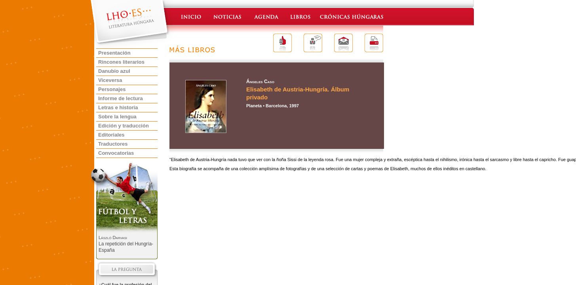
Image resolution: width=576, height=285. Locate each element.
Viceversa (110, 80)
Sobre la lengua (117, 117)
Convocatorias (116, 153)
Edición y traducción (123, 126)
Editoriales (111, 135)
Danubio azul (114, 71)
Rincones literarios (121, 62)
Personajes (111, 89)
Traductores (112, 144)
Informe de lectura (120, 98)
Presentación (114, 53)
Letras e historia (118, 107)
